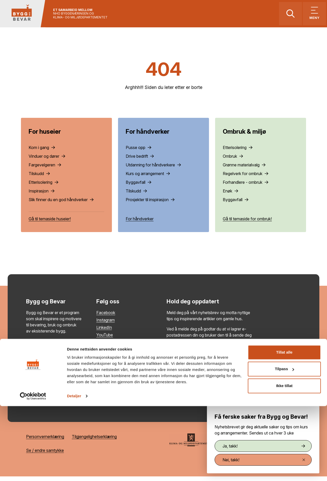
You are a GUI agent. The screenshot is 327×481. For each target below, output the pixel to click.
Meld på (238, 376)
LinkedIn (104, 332)
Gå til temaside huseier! (50, 223)
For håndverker (140, 223)
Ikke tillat (284, 461)
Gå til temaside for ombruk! (247, 223)
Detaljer (74, 471)
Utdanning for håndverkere (153, 169)
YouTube (104, 339)
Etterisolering (43, 186)
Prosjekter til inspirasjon (150, 204)
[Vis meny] (311, 16)
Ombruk (233, 160)
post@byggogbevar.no (47, 378)
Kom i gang (42, 152)
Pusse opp (138, 152)
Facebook (105, 317)
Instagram (105, 324)
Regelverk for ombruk (245, 178)
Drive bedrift (140, 160)
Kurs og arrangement (148, 178)
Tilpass (284, 444)
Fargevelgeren (45, 169)
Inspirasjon (41, 195)
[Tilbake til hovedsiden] (27, 16)
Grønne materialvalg (244, 169)
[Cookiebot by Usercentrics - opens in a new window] (33, 471)
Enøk (230, 195)
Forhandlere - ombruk (245, 186)
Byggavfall (138, 186)
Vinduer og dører (47, 160)
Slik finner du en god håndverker (61, 204)
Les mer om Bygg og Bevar (51, 345)
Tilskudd (39, 178)
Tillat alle (284, 427)
